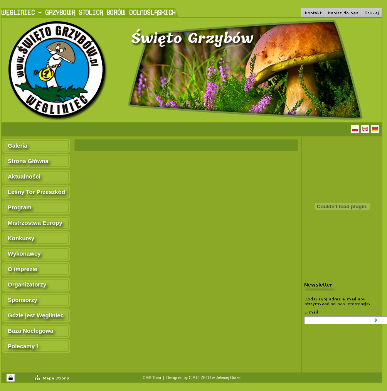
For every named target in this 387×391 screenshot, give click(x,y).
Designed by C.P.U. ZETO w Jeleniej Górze (203, 378)
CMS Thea (152, 378)
